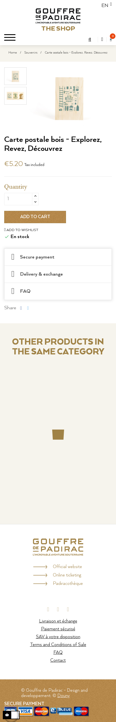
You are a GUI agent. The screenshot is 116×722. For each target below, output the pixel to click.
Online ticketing (67, 575)
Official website (67, 566)
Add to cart (35, 217)
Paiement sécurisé (58, 629)
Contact (58, 660)
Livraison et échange (58, 621)
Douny (63, 695)
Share (21, 308)
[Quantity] (18, 199)
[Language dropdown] (105, 5)
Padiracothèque (68, 583)
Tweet (28, 308)
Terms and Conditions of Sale (58, 644)
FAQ (58, 652)
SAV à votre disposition (58, 637)
